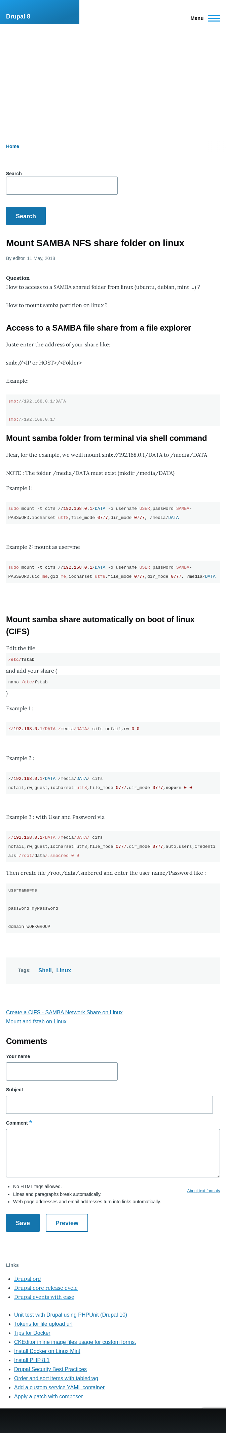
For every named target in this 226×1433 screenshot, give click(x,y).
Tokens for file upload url (43, 1324)
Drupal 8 (18, 16)
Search (14, 173)
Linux (64, 970)
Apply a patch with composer (48, 1396)
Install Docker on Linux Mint (47, 1351)
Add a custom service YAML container (59, 1387)
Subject (14, 1089)
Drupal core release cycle (46, 1287)
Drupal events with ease (44, 1296)
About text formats (203, 1191)
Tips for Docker (32, 1333)
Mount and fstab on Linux (36, 1021)
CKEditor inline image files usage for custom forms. (75, 1342)
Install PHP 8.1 (32, 1360)
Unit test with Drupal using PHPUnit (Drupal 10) (70, 1315)
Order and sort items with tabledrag (56, 1378)
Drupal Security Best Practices (50, 1369)
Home (12, 146)
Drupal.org (27, 1278)
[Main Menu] (203, 18)
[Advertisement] (113, 75)
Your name (18, 1056)
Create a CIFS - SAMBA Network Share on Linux (64, 1012)
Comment (17, 1123)
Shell (45, 970)
